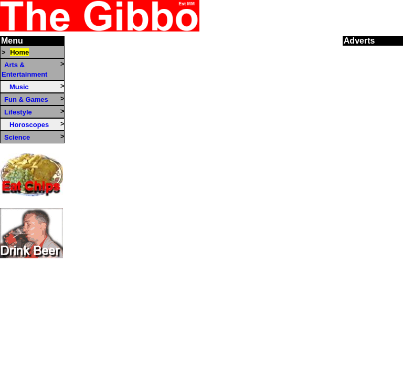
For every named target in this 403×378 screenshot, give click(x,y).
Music (19, 87)
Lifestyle (18, 112)
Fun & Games (26, 99)
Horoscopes (29, 125)
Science (17, 137)
